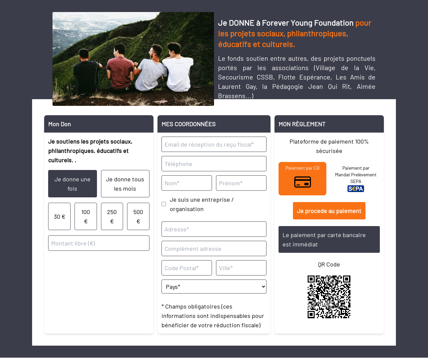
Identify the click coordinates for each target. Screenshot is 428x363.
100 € (85, 216)
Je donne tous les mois (125, 183)
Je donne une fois (73, 183)
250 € (112, 216)
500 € (138, 216)
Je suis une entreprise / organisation (202, 204)
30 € (59, 216)
